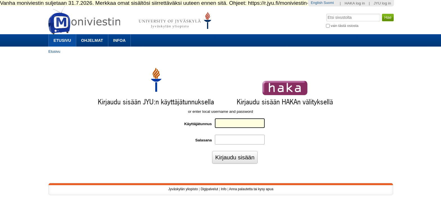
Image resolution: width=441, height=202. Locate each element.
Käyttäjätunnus (198, 124)
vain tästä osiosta (345, 26)
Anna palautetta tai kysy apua (251, 189)
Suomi (328, 3)
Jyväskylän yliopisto (183, 189)
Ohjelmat (92, 40)
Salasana (203, 140)
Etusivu (62, 40)
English (317, 3)
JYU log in (382, 3)
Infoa (119, 40)
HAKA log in (355, 3)
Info (223, 189)
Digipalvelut (209, 189)
